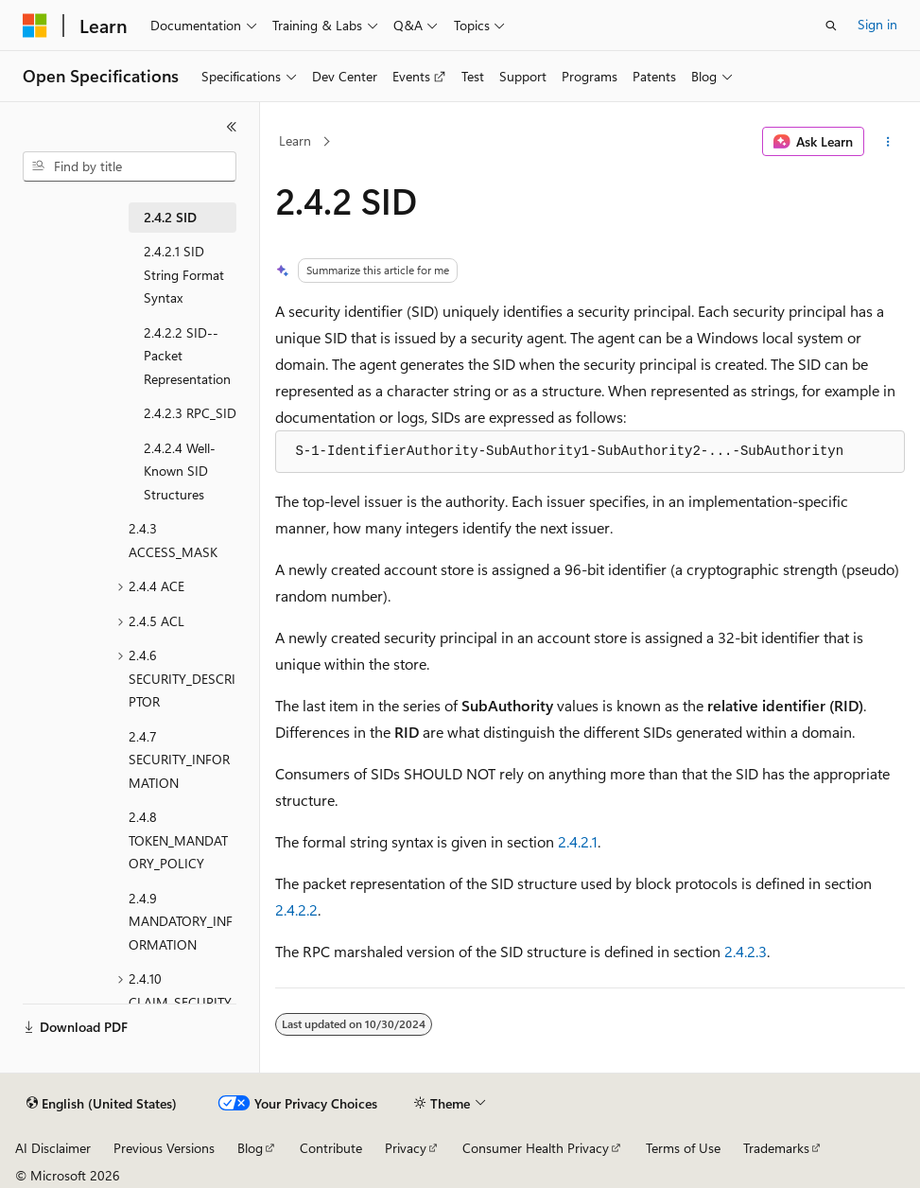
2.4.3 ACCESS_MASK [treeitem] (173, 540)
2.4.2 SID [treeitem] (170, 217)
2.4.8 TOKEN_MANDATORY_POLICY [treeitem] (178, 840)
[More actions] (888, 142)
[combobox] (129, 166)
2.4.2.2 (296, 909)
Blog (250, 1148)
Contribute (331, 1148)
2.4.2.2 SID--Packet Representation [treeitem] (187, 355)
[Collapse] (232, 127)
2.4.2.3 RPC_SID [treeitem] (190, 413)
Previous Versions (164, 1148)
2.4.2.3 (745, 951)
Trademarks (776, 1148)
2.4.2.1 (578, 841)
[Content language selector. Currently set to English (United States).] (101, 1104)
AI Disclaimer (53, 1148)
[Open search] (831, 26)
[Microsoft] (35, 25)
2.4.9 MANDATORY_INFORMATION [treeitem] (181, 921)
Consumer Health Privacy (535, 1148)
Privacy (405, 1148)
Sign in (877, 24)
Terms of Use (683, 1148)
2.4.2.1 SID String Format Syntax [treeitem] (184, 274)
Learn (295, 140)
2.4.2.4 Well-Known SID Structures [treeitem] (180, 471)
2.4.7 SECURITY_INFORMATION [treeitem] (179, 759)
